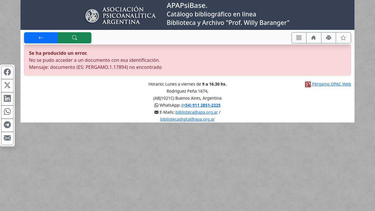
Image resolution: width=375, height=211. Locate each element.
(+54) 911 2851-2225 (201, 105)
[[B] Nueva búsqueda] (75, 37)
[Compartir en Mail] (7, 138)
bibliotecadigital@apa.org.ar (187, 119)
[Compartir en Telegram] (7, 125)
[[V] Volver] (41, 37)
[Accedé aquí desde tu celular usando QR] (299, 37)
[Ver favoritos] (343, 37)
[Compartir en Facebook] (7, 72)
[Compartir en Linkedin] (7, 99)
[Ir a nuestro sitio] (313, 37)
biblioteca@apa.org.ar (196, 112)
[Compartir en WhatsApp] (7, 112)
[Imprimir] (328, 37)
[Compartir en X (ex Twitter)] (7, 86)
